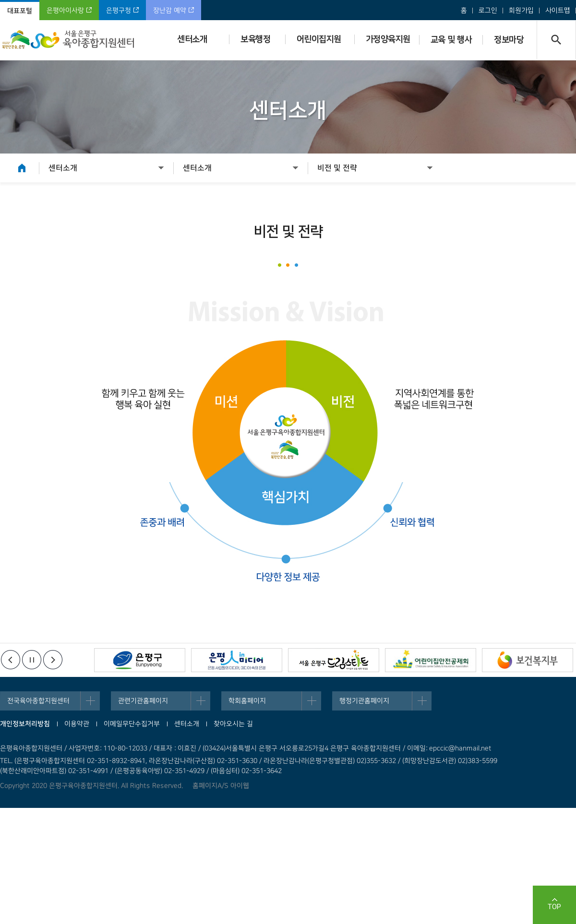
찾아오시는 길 (233, 724)
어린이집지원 (319, 39)
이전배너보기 (10, 659)
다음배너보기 (52, 659)
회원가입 (521, 10)
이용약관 (76, 724)
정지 (31, 659)
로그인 (488, 10)
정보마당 (509, 40)
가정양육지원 (388, 39)
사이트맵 (557, 10)
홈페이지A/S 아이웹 (220, 786)
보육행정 (255, 39)
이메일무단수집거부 (132, 724)
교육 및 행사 (451, 40)
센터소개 (192, 39)
